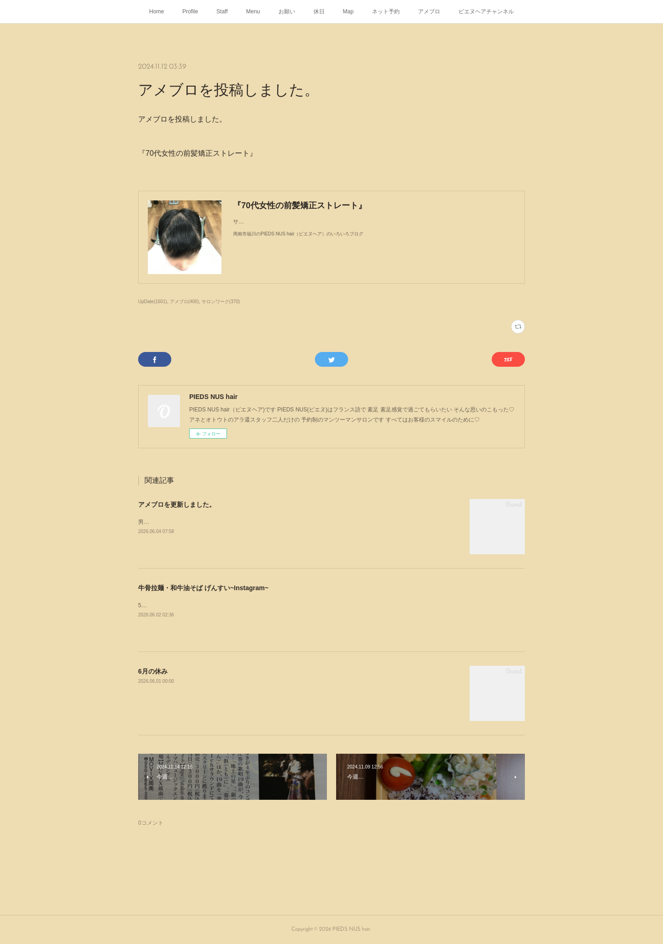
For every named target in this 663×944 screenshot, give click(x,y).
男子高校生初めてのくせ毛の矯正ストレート (193, 522)
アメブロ (429, 11)
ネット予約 (386, 11)
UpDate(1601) (152, 301)
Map (348, 11)
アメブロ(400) (184, 301)
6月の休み (153, 671)
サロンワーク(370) (221, 301)
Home (156, 11)
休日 (319, 11)
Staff (221, 11)
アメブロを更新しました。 (176, 504)
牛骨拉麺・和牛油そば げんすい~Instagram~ (203, 588)
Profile (190, 11)
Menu (253, 11)
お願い (287, 11)
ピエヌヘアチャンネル (486, 11)
